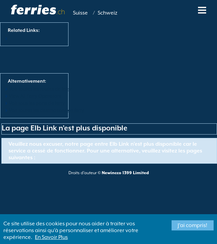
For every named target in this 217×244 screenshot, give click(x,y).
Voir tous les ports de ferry (37, 103)
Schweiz (107, 13)
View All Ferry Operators (35, 96)
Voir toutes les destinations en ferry (46, 110)
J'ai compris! (192, 225)
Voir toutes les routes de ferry (40, 89)
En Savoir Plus (51, 237)
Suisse (80, 13)
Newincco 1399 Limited (125, 172)
